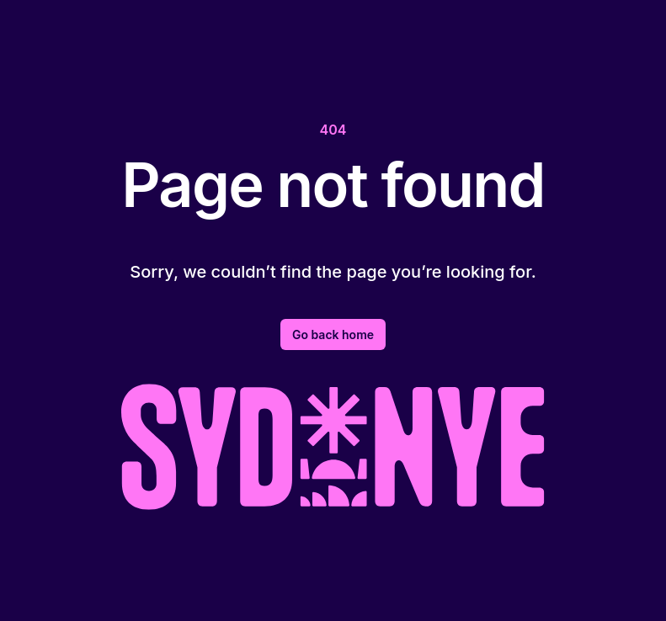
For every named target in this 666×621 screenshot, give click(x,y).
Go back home (333, 334)
